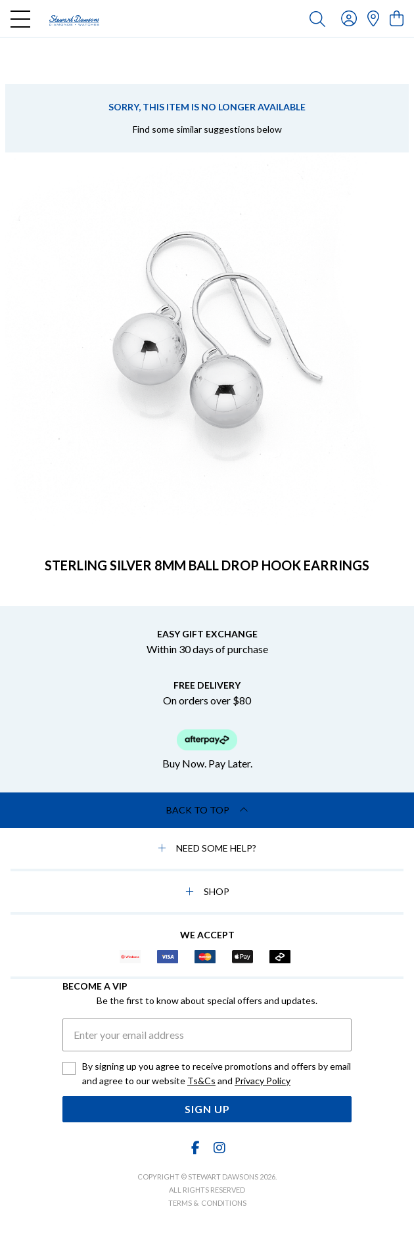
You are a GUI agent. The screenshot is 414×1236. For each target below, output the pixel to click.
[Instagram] (218, 1147)
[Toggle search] (317, 18)
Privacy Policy (262, 1080)
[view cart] (396, 18)
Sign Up (207, 1109)
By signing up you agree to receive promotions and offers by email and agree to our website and (216, 1074)
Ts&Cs (201, 1080)
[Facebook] (195, 1147)
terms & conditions (207, 1203)
